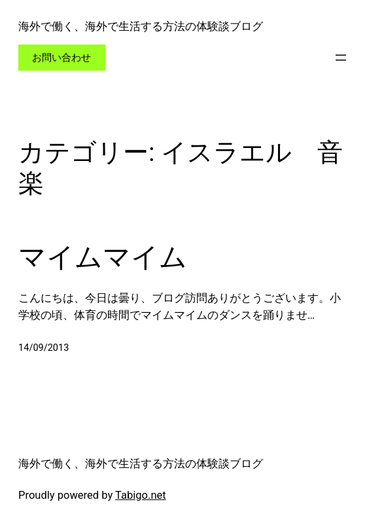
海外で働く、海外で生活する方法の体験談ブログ (140, 26)
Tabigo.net (140, 495)
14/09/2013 (43, 347)
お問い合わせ (61, 57)
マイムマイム (102, 257)
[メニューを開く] (341, 57)
